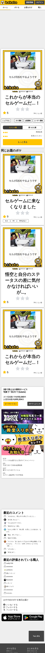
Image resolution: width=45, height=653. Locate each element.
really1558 (8, 563)
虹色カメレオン (36, 136)
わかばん (8, 593)
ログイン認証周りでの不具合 (22, 474)
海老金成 (39, 132)
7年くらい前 (37, 113)
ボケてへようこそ (34, 404)
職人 (39, 7)
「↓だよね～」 (10, 549)
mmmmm (8, 567)
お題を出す (28, 7)
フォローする (10, 607)
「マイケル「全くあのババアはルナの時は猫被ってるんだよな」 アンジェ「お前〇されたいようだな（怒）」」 (22, 543)
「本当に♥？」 (10, 552)
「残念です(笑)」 (11, 538)
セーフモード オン (11, 404)
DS (14, 221)
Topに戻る (36, 636)
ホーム (5, 7)
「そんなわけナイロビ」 (13, 523)
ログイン (39, 2)
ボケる (16, 7)
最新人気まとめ (32, 651)
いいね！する (10, 605)
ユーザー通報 (38, 120)
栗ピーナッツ (9, 573)
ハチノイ (8, 583)
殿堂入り (9, 651)
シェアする (5, 120)
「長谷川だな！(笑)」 (12, 526)
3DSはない (23, 221)
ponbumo (8, 570)
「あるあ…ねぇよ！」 (12, 520)
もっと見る (22, 142)
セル (6, 221)
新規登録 (29, 2)
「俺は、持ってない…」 (13, 535)
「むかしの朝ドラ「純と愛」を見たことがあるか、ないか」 (22, 530)
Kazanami (8, 580)
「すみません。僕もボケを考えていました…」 (20, 516)
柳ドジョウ (9, 586)
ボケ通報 (18, 120)
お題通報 (28, 120)
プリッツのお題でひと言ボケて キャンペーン (22, 459)
